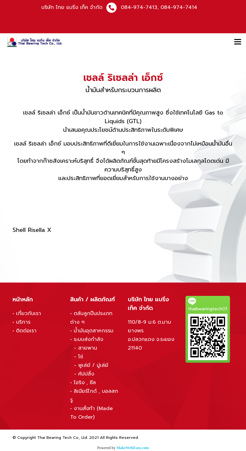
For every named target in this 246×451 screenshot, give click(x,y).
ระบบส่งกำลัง (88, 339)
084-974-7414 (178, 7)
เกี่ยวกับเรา (28, 313)
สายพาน (87, 348)
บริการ (23, 322)
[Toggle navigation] (238, 42)
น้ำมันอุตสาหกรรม (93, 331)
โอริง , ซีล (85, 382)
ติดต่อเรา (26, 331)
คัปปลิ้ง (86, 374)
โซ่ (80, 356)
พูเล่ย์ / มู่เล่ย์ (93, 365)
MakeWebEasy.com (133, 448)
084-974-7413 (139, 7)
